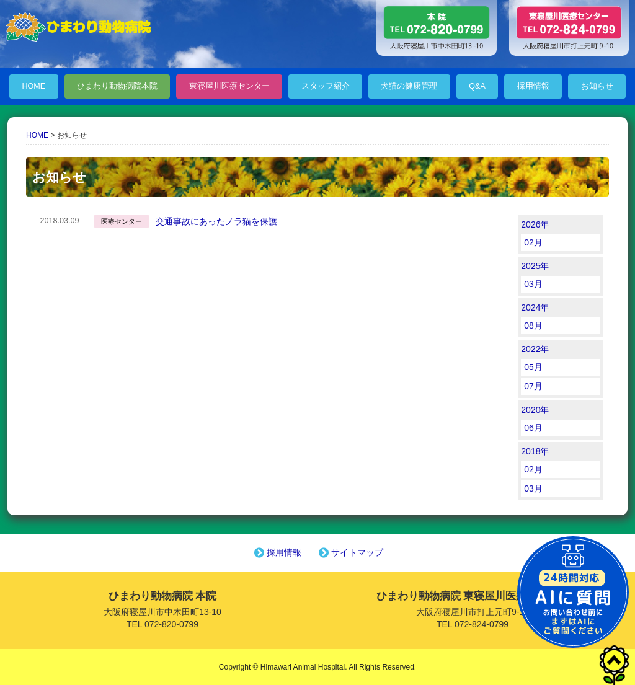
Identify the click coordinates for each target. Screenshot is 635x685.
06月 (533, 428)
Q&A (477, 86)
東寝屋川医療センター (229, 86)
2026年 (535, 224)
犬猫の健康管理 (409, 86)
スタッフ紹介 (325, 86)
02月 (533, 242)
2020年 (535, 410)
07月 (533, 386)
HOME (33, 86)
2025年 (535, 266)
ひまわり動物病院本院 (117, 86)
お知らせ (597, 86)
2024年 (535, 307)
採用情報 (533, 86)
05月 (533, 367)
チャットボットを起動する (573, 592)
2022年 (535, 349)
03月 (533, 284)
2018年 (535, 451)
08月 (533, 325)
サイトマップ (349, 552)
